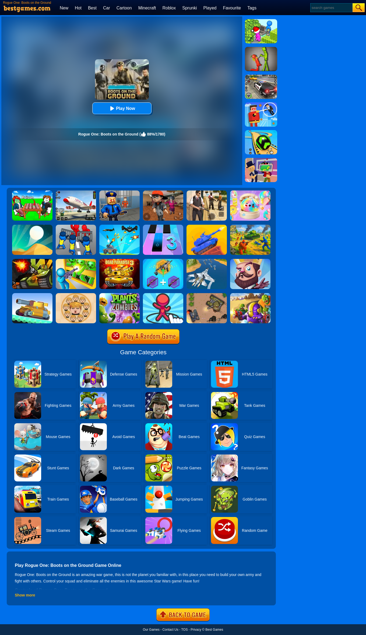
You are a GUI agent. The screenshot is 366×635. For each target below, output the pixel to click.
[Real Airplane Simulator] (76, 192)
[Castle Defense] (250, 261)
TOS (184, 629)
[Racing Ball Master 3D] (261, 132)
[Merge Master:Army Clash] (76, 226)
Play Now (121, 108)
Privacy (196, 629)
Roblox (169, 8)
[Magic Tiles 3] (163, 226)
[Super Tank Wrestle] (32, 295)
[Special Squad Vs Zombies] (250, 295)
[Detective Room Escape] (163, 192)
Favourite (232, 8)
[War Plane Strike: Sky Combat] (206, 261)
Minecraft (147, 8)
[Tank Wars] (32, 261)
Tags (251, 8)
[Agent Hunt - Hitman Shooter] (206, 192)
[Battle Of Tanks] (206, 295)
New (64, 8)
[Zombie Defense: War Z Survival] (76, 261)
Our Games (151, 629)
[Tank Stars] (206, 226)
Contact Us (170, 629)
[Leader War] (76, 295)
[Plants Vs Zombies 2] (119, 295)
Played (210, 8)
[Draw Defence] (163, 295)
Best (92, 8)
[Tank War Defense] (119, 226)
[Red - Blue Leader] (250, 226)
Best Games (214, 629)
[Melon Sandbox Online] (261, 49)
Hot (78, 8)
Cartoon (124, 8)
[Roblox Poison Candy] (32, 192)
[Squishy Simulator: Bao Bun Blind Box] (250, 192)
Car (106, 8)
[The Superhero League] (261, 104)
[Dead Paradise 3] (119, 261)
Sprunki (189, 8)
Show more (25, 595)
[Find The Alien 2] (261, 160)
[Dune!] (32, 226)
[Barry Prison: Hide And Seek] (119, 192)
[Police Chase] (261, 76)
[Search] (331, 7)
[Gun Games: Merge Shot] (163, 261)
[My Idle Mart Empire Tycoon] (261, 21)
